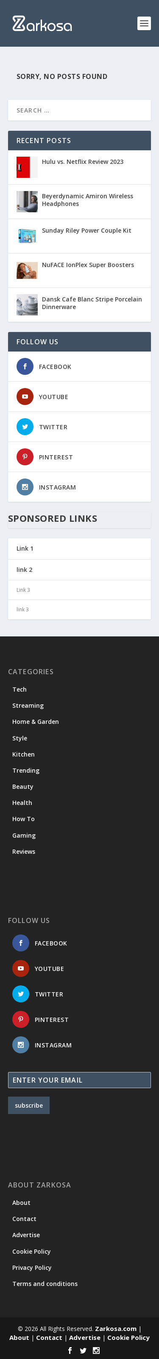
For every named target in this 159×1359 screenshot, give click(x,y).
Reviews (23, 851)
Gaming (24, 835)
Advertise (26, 1235)
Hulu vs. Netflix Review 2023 (82, 162)
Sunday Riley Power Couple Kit (86, 230)
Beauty (22, 786)
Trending (25, 770)
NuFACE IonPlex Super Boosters (88, 265)
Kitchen (23, 754)
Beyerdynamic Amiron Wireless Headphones (87, 200)
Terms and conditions (45, 1284)
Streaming (28, 705)
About (21, 1203)
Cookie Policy (31, 1251)
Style (19, 738)
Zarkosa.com (116, 1328)
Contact (24, 1219)
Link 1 (25, 548)
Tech (19, 689)
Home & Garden (35, 721)
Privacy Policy (32, 1267)
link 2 (24, 570)
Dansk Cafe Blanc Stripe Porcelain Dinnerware (92, 303)
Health (22, 803)
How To (23, 819)
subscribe (29, 1105)
